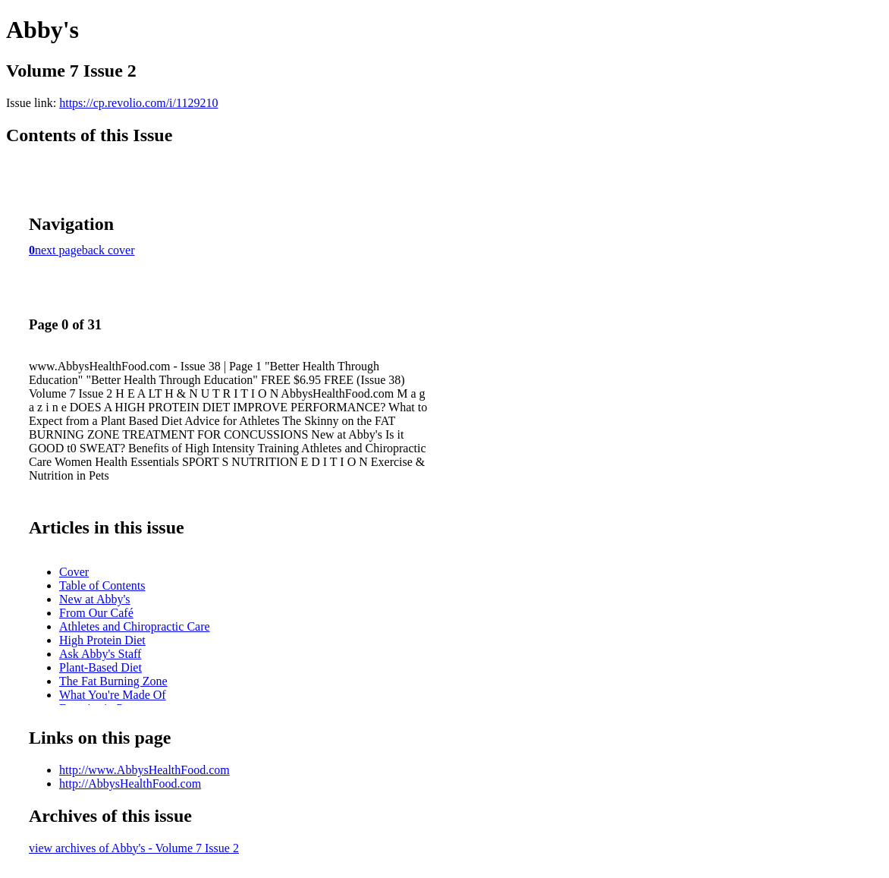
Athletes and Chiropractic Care (134, 626)
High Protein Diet (102, 640)
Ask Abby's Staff (100, 653)
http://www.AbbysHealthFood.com (144, 769)
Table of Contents (102, 585)
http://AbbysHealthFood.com (130, 783)
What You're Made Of (112, 694)
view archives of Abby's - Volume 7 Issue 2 (134, 848)
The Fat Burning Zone (113, 681)
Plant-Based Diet (100, 667)
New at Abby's (94, 599)
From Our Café (96, 612)
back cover (108, 250)
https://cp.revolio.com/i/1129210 (138, 102)
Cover (74, 571)
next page (58, 250)
